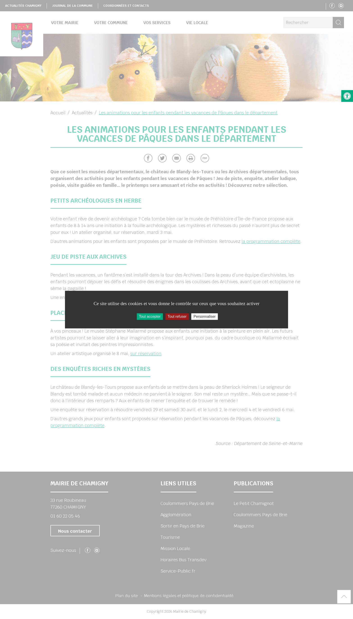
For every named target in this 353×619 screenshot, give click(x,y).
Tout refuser (176, 316)
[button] (347, 96)
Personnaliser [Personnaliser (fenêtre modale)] (205, 316)
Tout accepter (150, 316)
